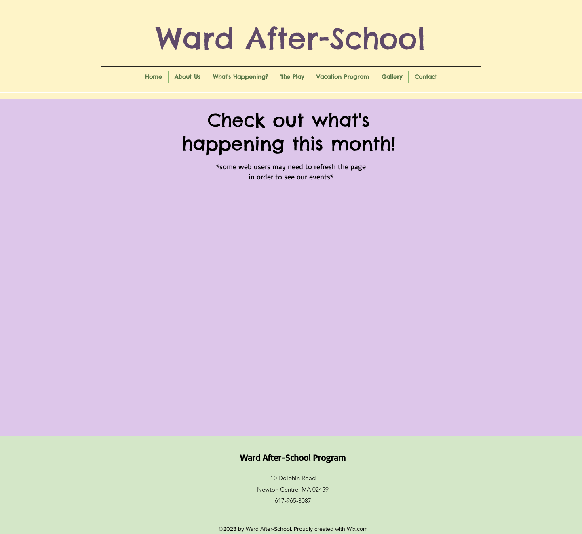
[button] (188, 77)
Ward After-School (291, 38)
